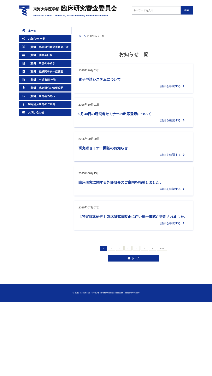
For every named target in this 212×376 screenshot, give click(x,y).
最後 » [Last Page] (162, 309)
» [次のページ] (150, 309)
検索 (186, 10)
